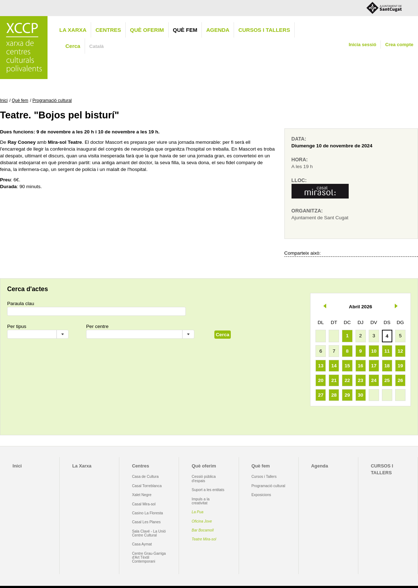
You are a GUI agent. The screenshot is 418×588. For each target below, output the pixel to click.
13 (320, 365)
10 (374, 351)
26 (400, 380)
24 (374, 380)
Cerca (72, 46)
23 (360, 380)
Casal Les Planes (146, 522)
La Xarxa (72, 30)
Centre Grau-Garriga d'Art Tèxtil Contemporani (149, 558)
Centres (108, 30)
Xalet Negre (141, 495)
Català (96, 46)
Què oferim (147, 30)
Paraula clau (20, 303)
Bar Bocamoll (203, 530)
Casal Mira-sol (143, 504)
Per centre (97, 326)
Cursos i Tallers (264, 477)
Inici (4, 100)
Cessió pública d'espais (204, 478)
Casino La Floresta (147, 513)
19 (400, 365)
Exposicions (261, 495)
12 (400, 351)
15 (347, 365)
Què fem (185, 30)
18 (387, 365)
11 (387, 351)
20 (320, 380)
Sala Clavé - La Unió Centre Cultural (149, 533)
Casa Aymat (142, 544)
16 (360, 365)
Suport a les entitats (208, 490)
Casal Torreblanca (146, 486)
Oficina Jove (202, 521)
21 (334, 380)
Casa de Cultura (145, 477)
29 (347, 395)
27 (320, 395)
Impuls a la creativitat (201, 501)
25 (387, 380)
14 (334, 365)
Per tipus (16, 326)
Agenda (217, 30)
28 (334, 395)
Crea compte (399, 44)
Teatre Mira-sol (204, 539)
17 (374, 365)
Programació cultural (52, 100)
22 (347, 380)
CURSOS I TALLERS (264, 30)
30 (360, 395)
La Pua (198, 512)
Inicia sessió (362, 44)
